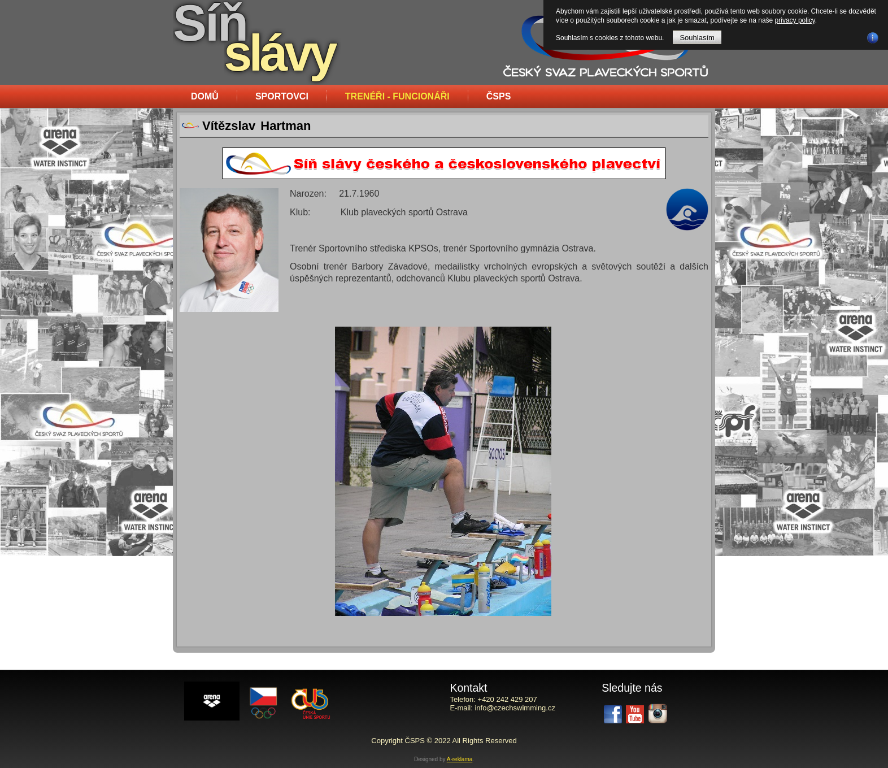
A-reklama (460, 759)
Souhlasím (697, 37)
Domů (205, 96)
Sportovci (281, 96)
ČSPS (498, 96)
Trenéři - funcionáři (397, 96)
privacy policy (795, 20)
